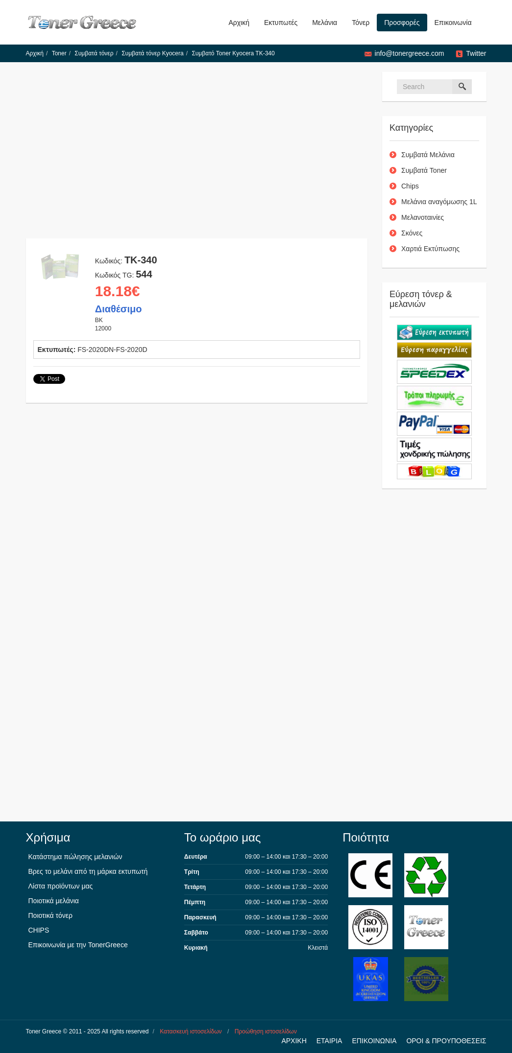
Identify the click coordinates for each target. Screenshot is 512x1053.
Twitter (476, 53)
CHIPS (38, 930)
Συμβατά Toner (424, 170)
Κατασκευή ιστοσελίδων (190, 1031)
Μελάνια (324, 22)
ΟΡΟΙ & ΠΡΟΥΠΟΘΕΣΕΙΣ (446, 1041)
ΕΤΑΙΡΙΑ (329, 1041)
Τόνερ (360, 22)
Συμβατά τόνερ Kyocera (153, 53)
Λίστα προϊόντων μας (60, 886)
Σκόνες (411, 233)
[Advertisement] (197, 155)
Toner (59, 53)
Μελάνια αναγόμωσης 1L (439, 202)
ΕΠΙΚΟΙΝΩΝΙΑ (374, 1041)
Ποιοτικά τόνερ (50, 915)
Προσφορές (401, 22)
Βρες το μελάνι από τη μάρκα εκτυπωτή (88, 871)
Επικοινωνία (453, 22)
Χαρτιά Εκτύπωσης (430, 249)
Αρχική (238, 22)
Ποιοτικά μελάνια (53, 901)
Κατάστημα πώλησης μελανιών (75, 857)
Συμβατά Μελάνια (428, 155)
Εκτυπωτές (280, 22)
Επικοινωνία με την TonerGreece (78, 945)
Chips (410, 186)
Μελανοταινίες (422, 217)
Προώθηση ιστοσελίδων (266, 1031)
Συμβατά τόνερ (93, 53)
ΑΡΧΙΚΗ (293, 1041)
